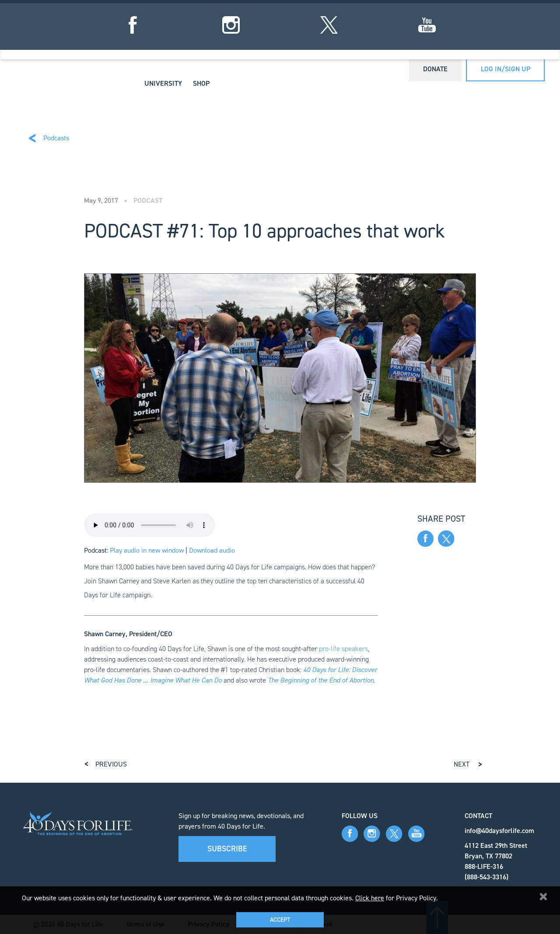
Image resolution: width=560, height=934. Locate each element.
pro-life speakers (343, 648)
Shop (201, 83)
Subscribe (227, 848)
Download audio (212, 550)
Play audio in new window (147, 550)
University (163, 83)
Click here (369, 898)
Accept (280, 920)
